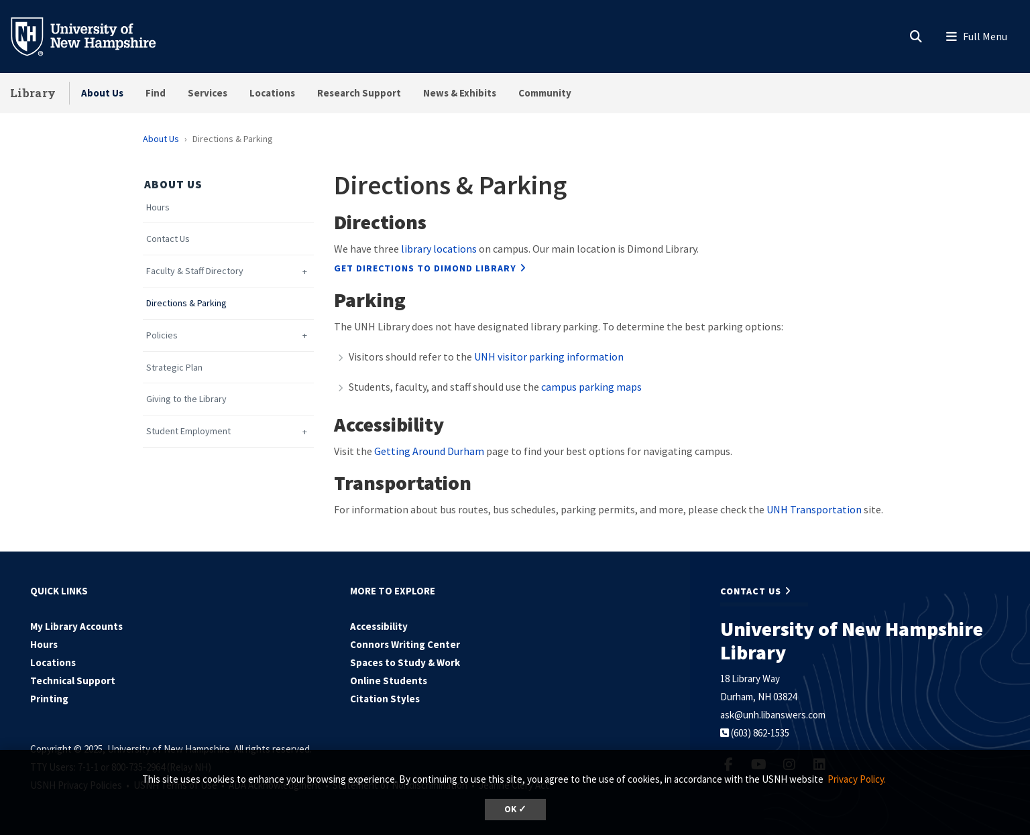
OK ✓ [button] (515, 809)
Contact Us (168, 239)
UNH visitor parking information (549, 356)
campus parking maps (591, 386)
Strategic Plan (174, 367)
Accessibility (379, 626)
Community (544, 92)
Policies (162, 335)
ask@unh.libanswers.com (772, 714)
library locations (439, 248)
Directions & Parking (186, 303)
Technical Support (72, 680)
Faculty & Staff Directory (194, 271)
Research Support (359, 92)
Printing (49, 698)
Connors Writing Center (405, 644)
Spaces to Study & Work (405, 662)
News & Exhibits (459, 92)
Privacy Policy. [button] (856, 779)
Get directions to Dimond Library (425, 268)
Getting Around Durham (429, 451)
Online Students (388, 680)
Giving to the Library (186, 399)
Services (207, 92)
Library (33, 93)
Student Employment (188, 431)
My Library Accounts (76, 626)
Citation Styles (385, 698)
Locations (272, 92)
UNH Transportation (814, 509)
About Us (102, 92)
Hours (158, 207)
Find (156, 92)
